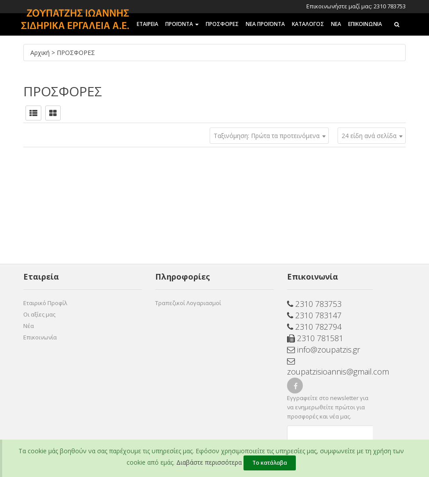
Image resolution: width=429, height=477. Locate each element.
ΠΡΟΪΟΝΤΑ (182, 24)
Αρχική (40, 52)
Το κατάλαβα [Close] (269, 462)
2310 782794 (314, 326)
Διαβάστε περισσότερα (209, 462)
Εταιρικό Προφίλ (45, 303)
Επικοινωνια (365, 24)
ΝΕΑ (336, 24)
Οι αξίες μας (39, 314)
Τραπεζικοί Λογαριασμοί (188, 303)
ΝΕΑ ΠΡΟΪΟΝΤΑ (265, 24)
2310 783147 (314, 315)
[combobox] (372, 135)
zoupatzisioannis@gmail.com (330, 367)
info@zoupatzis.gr (323, 349)
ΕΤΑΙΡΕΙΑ (147, 24)
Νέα (28, 326)
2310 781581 (315, 338)
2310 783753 (314, 304)
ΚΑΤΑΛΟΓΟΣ (308, 24)
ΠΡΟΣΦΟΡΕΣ (222, 24)
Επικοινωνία (40, 337)
